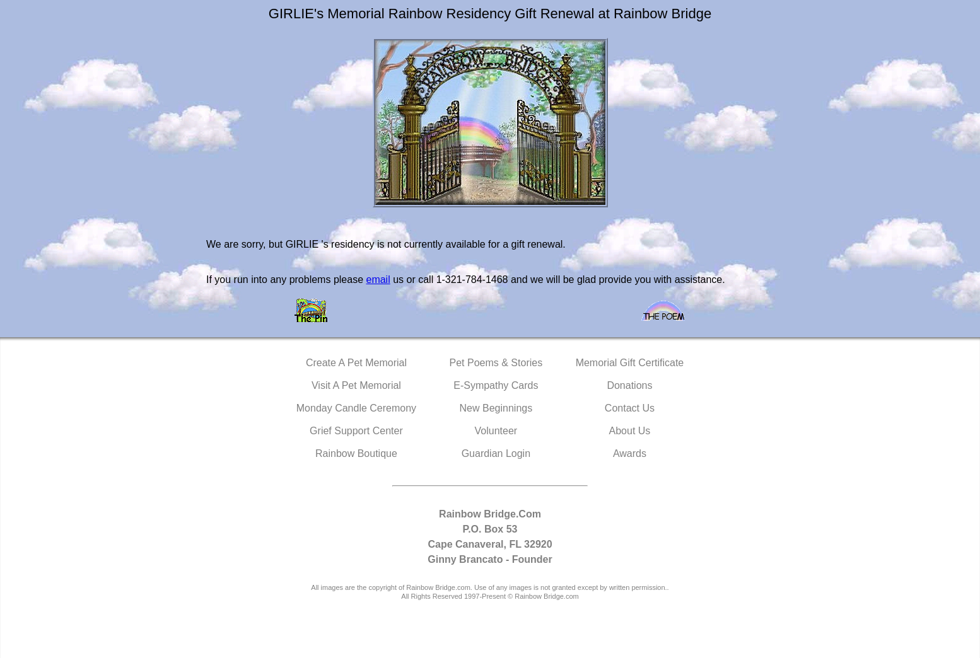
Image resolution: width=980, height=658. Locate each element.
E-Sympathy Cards (495, 385)
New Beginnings (496, 408)
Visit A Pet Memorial (356, 385)
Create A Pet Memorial (356, 362)
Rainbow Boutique (356, 453)
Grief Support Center (356, 430)
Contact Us (630, 408)
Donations (629, 385)
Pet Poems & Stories (496, 362)
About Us (630, 430)
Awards (629, 453)
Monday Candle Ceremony (356, 408)
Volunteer (496, 430)
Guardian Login (496, 453)
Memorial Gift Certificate (630, 362)
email (378, 279)
